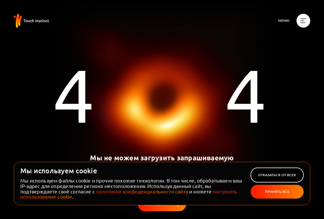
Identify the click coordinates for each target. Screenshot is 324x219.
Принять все (277, 191)
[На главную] (31, 21)
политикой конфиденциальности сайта (142, 191)
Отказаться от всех (277, 174)
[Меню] (294, 21)
